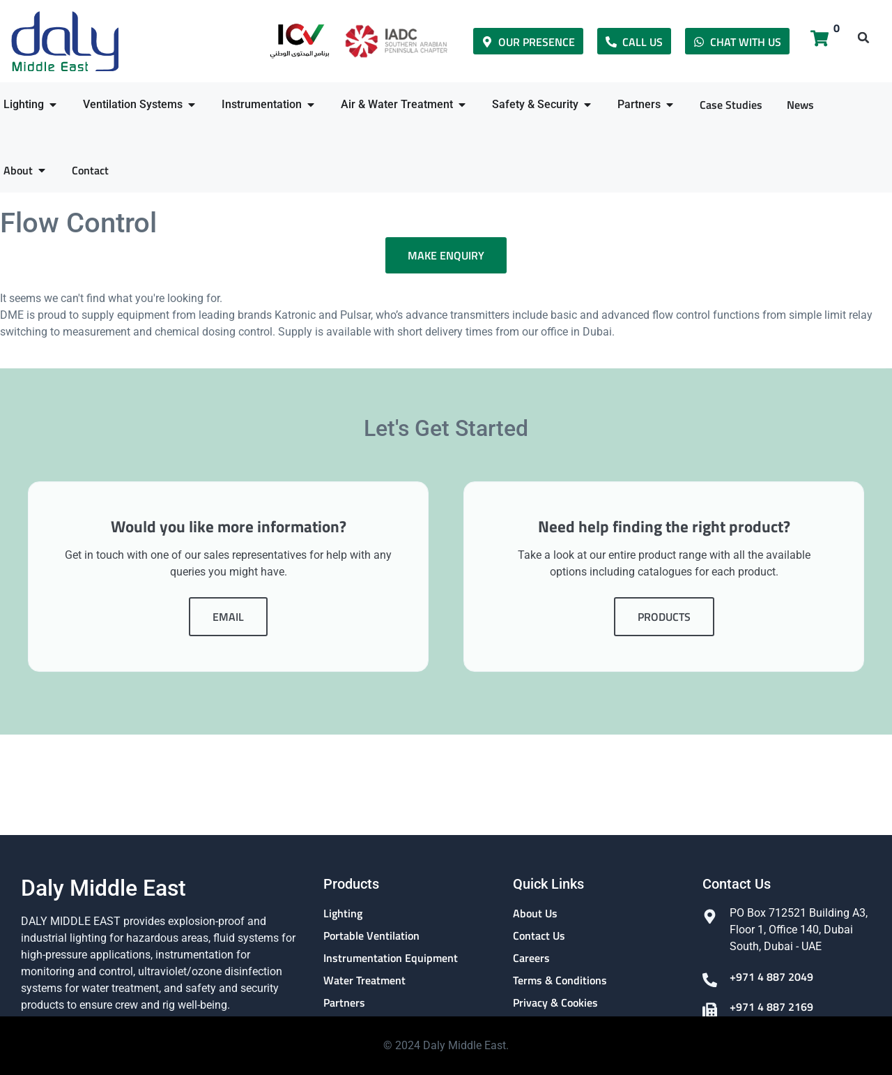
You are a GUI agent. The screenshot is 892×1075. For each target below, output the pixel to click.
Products (664, 625)
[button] (863, 37)
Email (228, 625)
